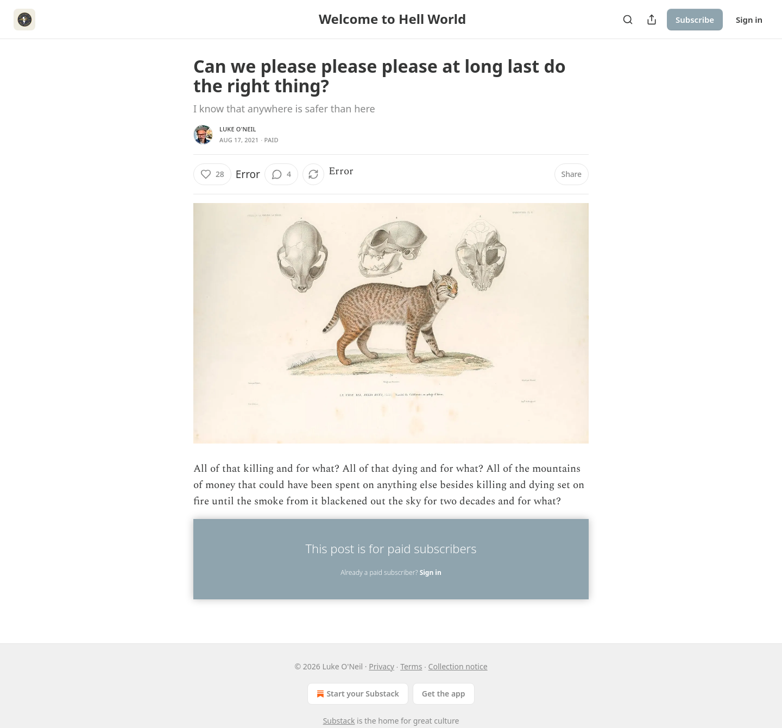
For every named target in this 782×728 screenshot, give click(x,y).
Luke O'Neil (237, 129)
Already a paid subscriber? (390, 572)
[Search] (628, 19)
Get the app (443, 693)
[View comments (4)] (281, 174)
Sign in (749, 19)
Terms (411, 666)
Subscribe (695, 19)
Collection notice (458, 666)
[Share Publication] (652, 19)
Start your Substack (356, 694)
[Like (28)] (212, 174)
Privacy (381, 666)
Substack (339, 721)
